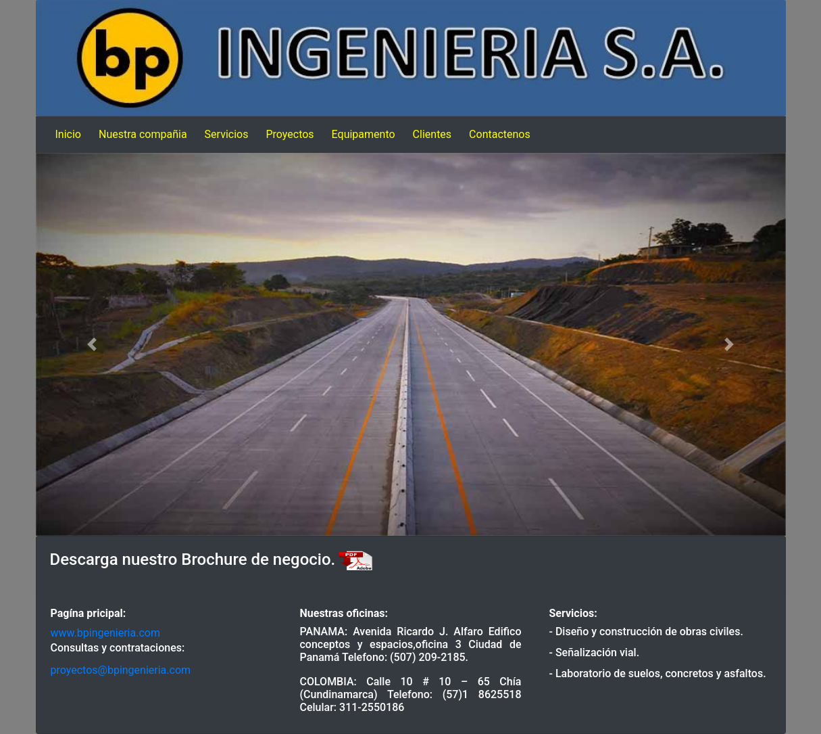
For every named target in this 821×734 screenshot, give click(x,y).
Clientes (432, 134)
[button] (92, 344)
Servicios (227, 134)
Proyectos (290, 134)
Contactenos (499, 134)
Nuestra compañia (143, 134)
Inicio (68, 134)
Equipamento (363, 134)
